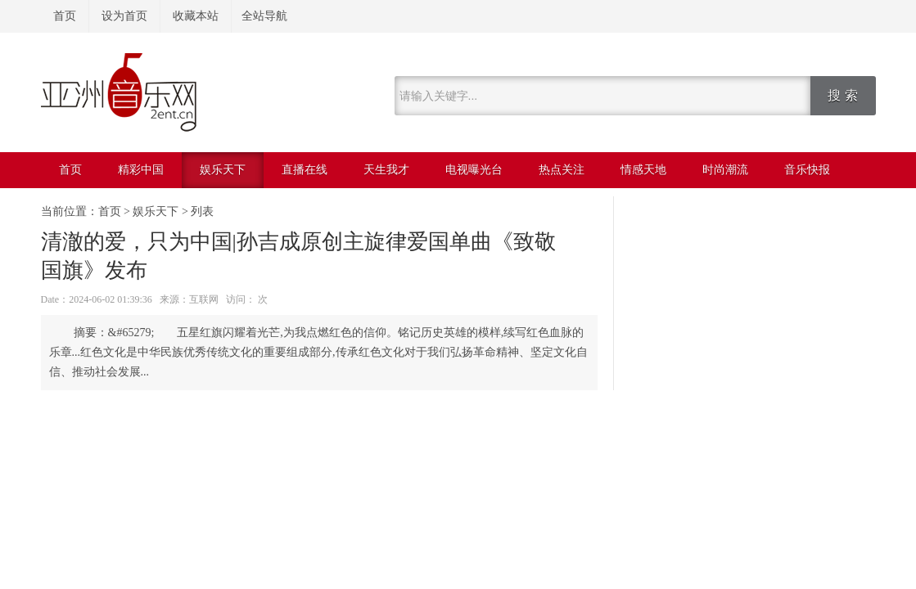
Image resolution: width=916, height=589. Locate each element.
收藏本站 (196, 16)
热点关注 (561, 170)
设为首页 (124, 16)
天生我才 (386, 170)
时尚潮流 (725, 170)
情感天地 (643, 170)
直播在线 (304, 170)
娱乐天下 (223, 170)
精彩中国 (141, 170)
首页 (64, 16)
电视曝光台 (474, 170)
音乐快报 (807, 170)
